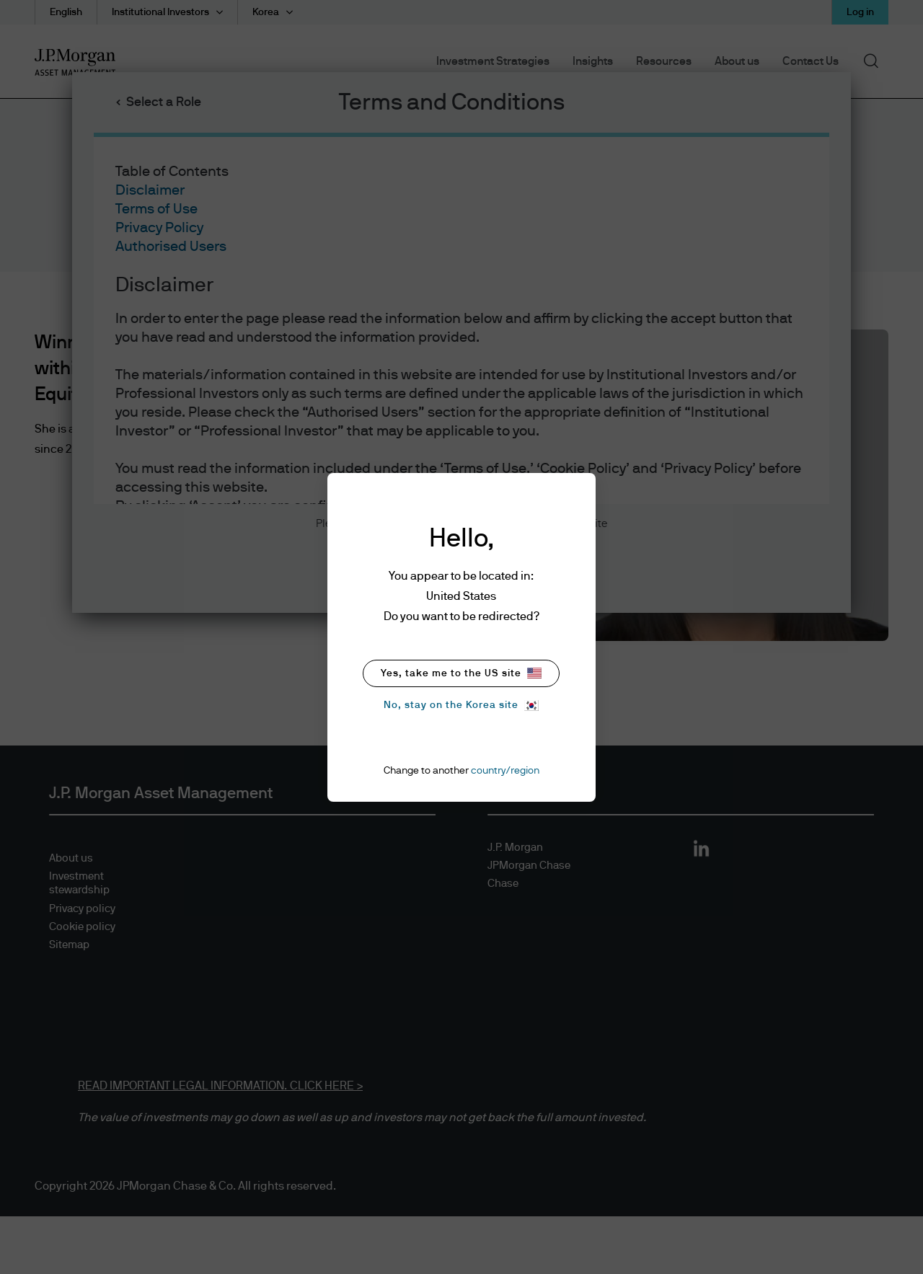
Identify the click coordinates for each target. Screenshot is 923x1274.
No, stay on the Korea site (461, 705)
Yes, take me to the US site (461, 673)
